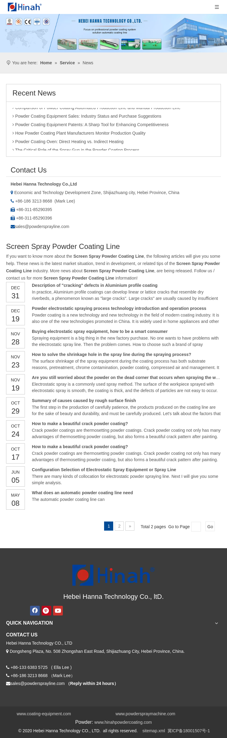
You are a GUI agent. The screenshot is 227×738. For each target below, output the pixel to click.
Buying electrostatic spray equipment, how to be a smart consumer (100, 331)
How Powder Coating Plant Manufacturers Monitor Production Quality (78, 134)
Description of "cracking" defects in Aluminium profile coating (95, 285)
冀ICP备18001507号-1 (189, 730)
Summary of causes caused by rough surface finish (84, 400)
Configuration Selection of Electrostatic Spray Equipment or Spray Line (104, 469)
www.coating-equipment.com (44, 713)
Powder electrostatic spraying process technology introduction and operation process (119, 308)
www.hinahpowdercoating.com (123, 722)
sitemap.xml (153, 730)
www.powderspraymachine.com (145, 713)
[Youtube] (58, 611)
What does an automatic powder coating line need (82, 492)
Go (210, 526)
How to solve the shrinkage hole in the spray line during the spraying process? (111, 354)
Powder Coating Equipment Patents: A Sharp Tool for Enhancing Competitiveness (90, 126)
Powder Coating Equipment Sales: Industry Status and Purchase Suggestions (86, 117)
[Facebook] (35, 611)
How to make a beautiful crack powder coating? (80, 423)
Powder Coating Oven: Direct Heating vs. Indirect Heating (68, 143)
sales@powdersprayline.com (42, 226)
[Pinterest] (46, 611)
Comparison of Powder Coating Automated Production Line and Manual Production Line (96, 109)
